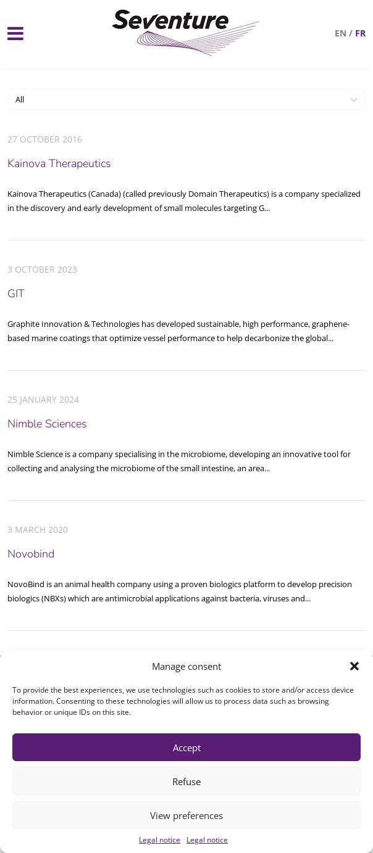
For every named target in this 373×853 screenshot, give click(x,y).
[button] (354, 666)
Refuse (186, 781)
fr (360, 33)
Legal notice (159, 839)
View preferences (186, 815)
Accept (187, 747)
